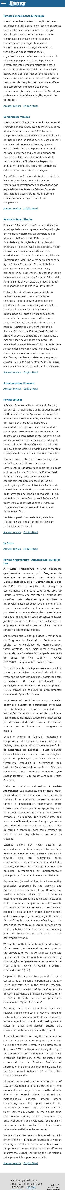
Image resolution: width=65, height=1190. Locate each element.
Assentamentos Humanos (18, 383)
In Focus (8, 543)
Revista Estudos (12, 399)
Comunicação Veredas (16, 116)
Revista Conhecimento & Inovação (24, 15)
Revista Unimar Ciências (17, 219)
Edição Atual (30, 105)
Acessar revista (12, 105)
